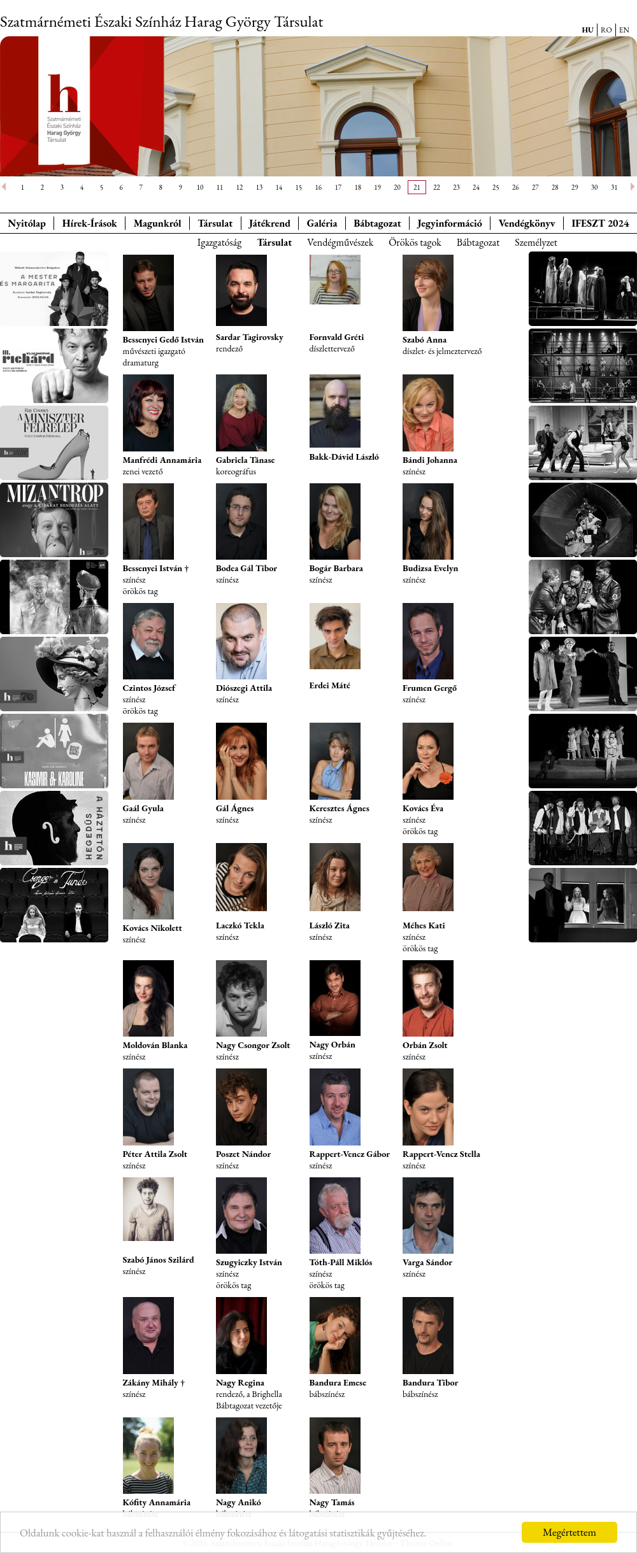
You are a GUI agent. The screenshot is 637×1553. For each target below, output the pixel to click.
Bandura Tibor (430, 1382)
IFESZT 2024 (600, 223)
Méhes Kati (424, 925)
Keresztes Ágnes (339, 808)
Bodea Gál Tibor (246, 568)
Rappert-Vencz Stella (441, 1153)
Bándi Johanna (430, 459)
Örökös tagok (415, 242)
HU (588, 30)
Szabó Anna (425, 339)
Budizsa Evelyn (430, 568)
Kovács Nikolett (152, 927)
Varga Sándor (427, 1262)
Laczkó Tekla (240, 925)
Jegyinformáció (450, 223)
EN (624, 30)
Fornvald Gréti (337, 337)
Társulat (215, 223)
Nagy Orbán (332, 1044)
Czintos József (149, 687)
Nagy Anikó (238, 1502)
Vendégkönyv (527, 223)
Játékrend (269, 223)
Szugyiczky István (249, 1262)
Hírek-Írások (89, 223)
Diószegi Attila (244, 687)
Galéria (322, 223)
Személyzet (536, 242)
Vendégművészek (340, 242)
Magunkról (158, 223)
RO (606, 30)
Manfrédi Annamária (162, 459)
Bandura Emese (338, 1382)
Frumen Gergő (430, 687)
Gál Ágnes (235, 808)
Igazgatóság (219, 242)
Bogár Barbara (336, 568)
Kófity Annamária (157, 1502)
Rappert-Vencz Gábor (350, 1153)
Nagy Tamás (332, 1502)
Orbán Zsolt (425, 1045)
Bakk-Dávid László (344, 456)
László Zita (330, 925)
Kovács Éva (423, 808)
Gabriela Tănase (245, 459)
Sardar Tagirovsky (249, 337)
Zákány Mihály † (154, 1382)
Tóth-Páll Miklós (341, 1262)
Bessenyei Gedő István (163, 339)
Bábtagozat (478, 242)
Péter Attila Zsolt (155, 1153)
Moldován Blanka (155, 1045)
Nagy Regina (240, 1382)
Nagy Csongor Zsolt (253, 1045)
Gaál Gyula (143, 808)
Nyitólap (27, 223)
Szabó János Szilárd (158, 1259)
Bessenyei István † (156, 568)
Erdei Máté (330, 685)
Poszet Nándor (243, 1153)
